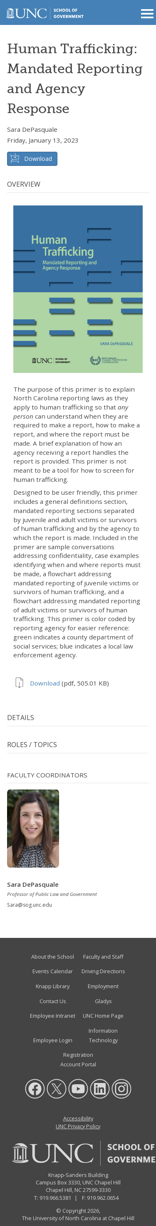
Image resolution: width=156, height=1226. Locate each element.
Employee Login (52, 1040)
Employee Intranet (52, 1015)
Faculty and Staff (103, 956)
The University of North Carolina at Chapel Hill (78, 1218)
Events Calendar (52, 971)
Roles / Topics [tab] (32, 744)
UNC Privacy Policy (78, 1126)
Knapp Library (52, 986)
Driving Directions (103, 971)
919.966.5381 (55, 1197)
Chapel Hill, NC (64, 1190)
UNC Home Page (103, 1015)
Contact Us (53, 1001)
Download (38, 159)
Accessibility (78, 1118)
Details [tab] (20, 717)
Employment (103, 986)
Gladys (103, 1001)
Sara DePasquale (32, 129)
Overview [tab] (23, 184)
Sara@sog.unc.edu (29, 904)
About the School (52, 956)
